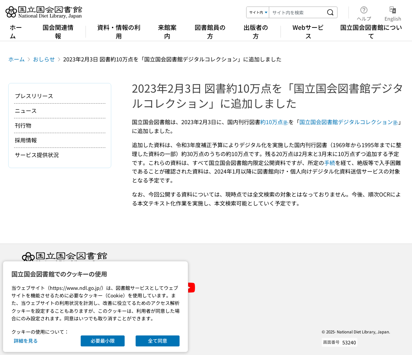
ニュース (26, 110)
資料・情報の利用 (118, 31)
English (393, 13)
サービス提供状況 (37, 155)
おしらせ (44, 59)
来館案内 (167, 31)
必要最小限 (103, 340)
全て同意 (157, 340)
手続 (329, 162)
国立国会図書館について (371, 31)
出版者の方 (255, 31)
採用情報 (26, 140)
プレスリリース (34, 96)
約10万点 (274, 122)
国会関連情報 (58, 31)
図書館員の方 (210, 31)
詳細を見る (26, 340)
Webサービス (308, 31)
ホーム (16, 31)
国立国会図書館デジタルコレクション (348, 122)
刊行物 (23, 125)
